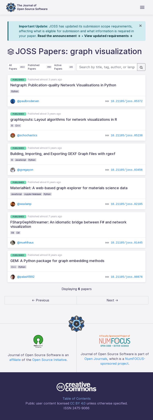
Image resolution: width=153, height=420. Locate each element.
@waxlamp (20, 204)
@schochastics (23, 135)
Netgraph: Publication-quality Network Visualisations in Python (63, 85)
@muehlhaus (22, 242)
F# (12, 233)
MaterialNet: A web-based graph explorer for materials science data (69, 188)
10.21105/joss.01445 (127, 242)
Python (14, 91)
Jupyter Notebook (32, 194)
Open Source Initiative (49, 360)
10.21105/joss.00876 (127, 277)
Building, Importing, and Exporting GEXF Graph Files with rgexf (62, 154)
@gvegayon (21, 169)
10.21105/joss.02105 (127, 204)
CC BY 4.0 (77, 403)
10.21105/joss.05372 (127, 101)
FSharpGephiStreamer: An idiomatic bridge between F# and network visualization (68, 224)
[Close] (140, 25)
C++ (18, 125)
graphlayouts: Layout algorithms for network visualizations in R (63, 119)
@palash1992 (22, 276)
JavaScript (21, 160)
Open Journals (95, 359)
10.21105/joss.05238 (127, 135)
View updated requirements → (108, 36)
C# (18, 233)
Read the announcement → (59, 36)
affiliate (15, 360)
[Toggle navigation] (142, 7)
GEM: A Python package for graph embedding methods (57, 261)
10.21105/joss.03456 (127, 169)
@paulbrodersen (24, 101)
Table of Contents (77, 399)
